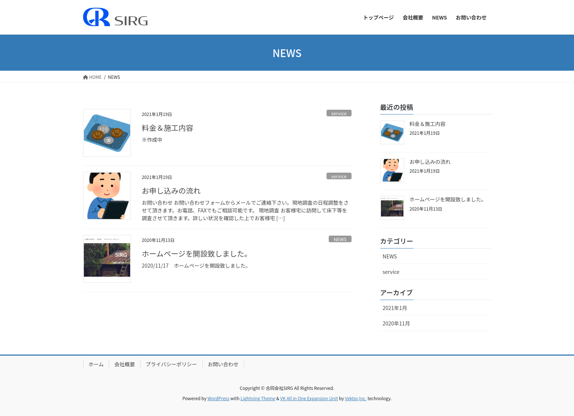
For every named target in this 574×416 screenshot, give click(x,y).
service (339, 113)
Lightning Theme (257, 398)
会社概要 (124, 364)
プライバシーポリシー (171, 364)
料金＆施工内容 (167, 127)
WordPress (218, 398)
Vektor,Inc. (356, 398)
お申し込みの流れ (171, 190)
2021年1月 (395, 307)
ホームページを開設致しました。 (197, 253)
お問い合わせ (223, 364)
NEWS (340, 239)
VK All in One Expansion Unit (309, 398)
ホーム (96, 364)
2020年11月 (396, 323)
